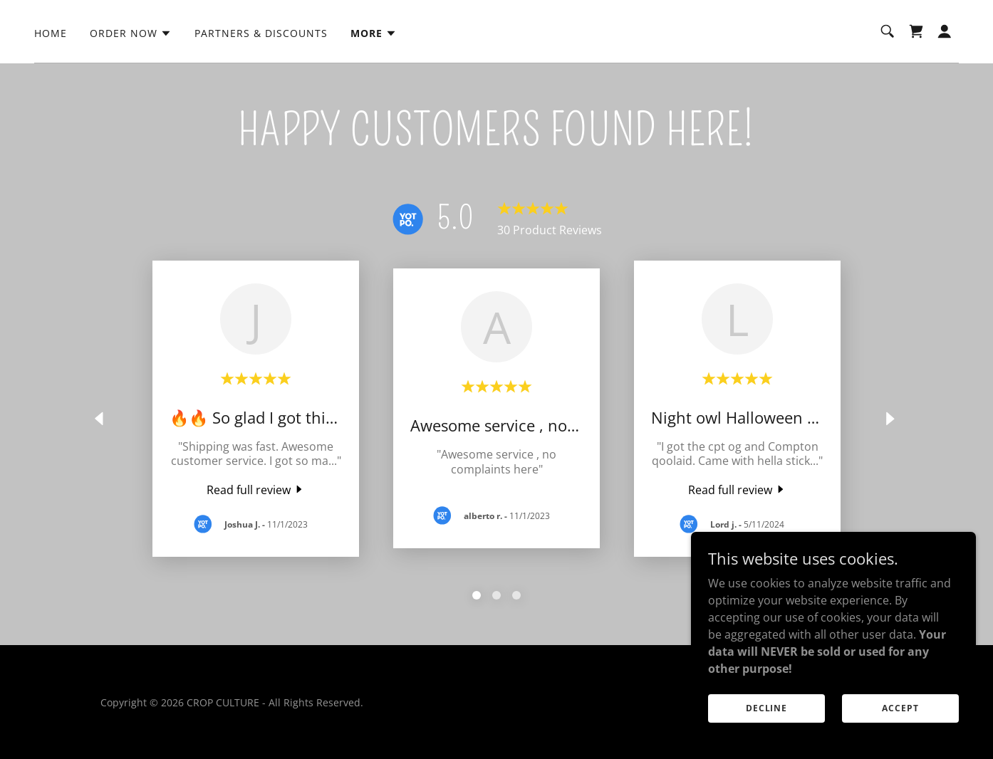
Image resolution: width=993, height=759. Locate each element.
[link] (916, 31)
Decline (766, 708)
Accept (900, 708)
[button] (131, 33)
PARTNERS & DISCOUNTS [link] (261, 33)
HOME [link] (50, 33)
